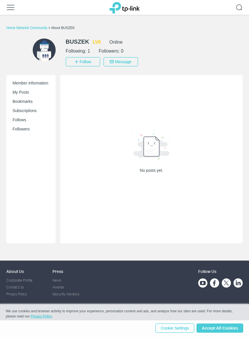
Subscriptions (25, 110)
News (56, 280)
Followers (21, 128)
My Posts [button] (21, 91)
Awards (58, 286)
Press (57, 270)
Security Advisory (65, 294)
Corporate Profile (19, 280)
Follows (19, 119)
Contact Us (15, 286)
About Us (15, 270)
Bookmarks (23, 101)
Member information (30, 82)
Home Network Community (27, 28)
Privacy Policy (16, 294)
